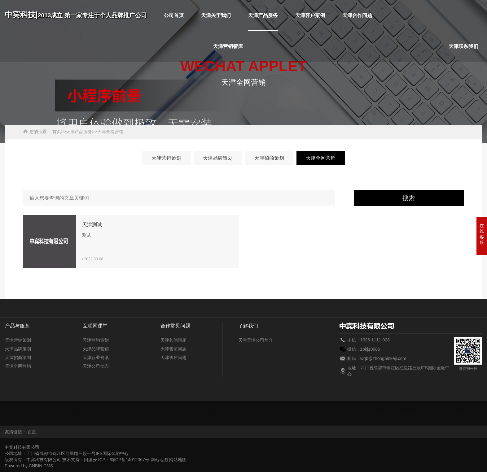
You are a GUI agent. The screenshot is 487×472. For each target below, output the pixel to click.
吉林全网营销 (458, 410)
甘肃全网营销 (127, 410)
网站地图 (159, 459)
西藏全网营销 (313, 416)
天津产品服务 (263, 15)
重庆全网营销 (72, 410)
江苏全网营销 (403, 410)
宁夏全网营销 (68, 416)
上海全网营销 (149, 416)
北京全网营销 (45, 410)
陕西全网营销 (204, 416)
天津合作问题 (357, 15)
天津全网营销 (110, 131)
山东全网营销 (122, 416)
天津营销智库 (228, 46)
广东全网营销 (154, 410)
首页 (56, 131)
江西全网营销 (430, 410)
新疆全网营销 (286, 416)
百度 (32, 431)
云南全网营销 (340, 416)
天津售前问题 (173, 348)
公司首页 (174, 15)
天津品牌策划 (218, 158)
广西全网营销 (181, 410)
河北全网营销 (263, 410)
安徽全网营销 (18, 410)
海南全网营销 (235, 410)
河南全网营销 (322, 410)
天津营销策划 (166, 158)
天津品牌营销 (96, 348)
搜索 (408, 198)
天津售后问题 (173, 357)
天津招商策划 (269, 158)
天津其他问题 (173, 340)
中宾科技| (76, 14)
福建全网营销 (99, 410)
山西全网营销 (177, 416)
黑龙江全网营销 (292, 410)
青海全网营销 (95, 416)
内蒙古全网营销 (38, 416)
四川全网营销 (231, 416)
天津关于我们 (216, 15)
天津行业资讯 (96, 357)
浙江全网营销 (367, 416)
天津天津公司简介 (255, 340)
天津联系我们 (463, 46)
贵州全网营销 (208, 410)
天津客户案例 (310, 15)
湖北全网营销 (349, 410)
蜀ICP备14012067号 (129, 459)
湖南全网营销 (376, 410)
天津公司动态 (96, 366)
